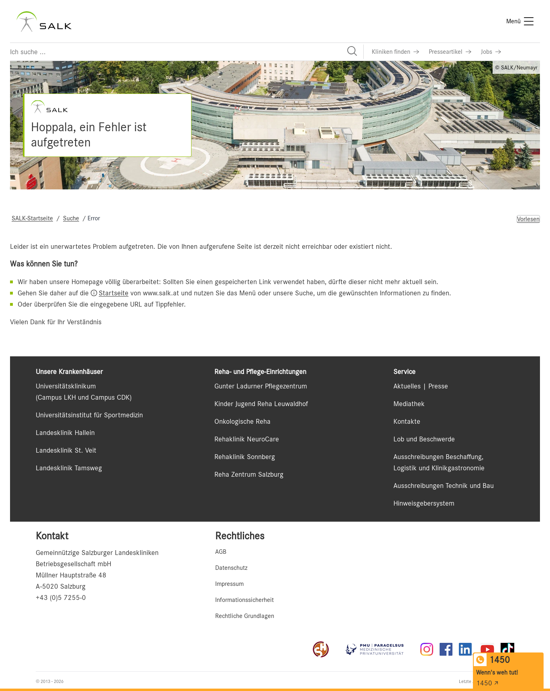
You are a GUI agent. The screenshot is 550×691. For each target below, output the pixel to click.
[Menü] (520, 21)
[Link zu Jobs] (491, 52)
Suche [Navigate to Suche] (71, 218)
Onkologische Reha (242, 421)
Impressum (229, 583)
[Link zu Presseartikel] (450, 52)
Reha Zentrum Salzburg (248, 474)
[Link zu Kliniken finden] (395, 52)
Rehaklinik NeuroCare (246, 439)
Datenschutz (231, 567)
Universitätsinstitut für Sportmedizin (89, 415)
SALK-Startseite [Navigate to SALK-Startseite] (32, 218)
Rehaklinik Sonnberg (244, 457)
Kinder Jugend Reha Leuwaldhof (261, 404)
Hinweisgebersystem (423, 503)
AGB (220, 551)
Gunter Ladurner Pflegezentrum (260, 386)
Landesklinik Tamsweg (69, 468)
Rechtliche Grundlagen (244, 616)
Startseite (113, 293)
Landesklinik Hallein (65, 433)
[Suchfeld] (186, 52)
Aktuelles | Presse (420, 386)
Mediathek (409, 404)
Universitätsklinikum (66, 386)
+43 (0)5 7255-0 (61, 597)
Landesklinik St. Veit (66, 450)
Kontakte (406, 421)
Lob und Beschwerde (424, 439)
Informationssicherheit (244, 600)
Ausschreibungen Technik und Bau (443, 486)
